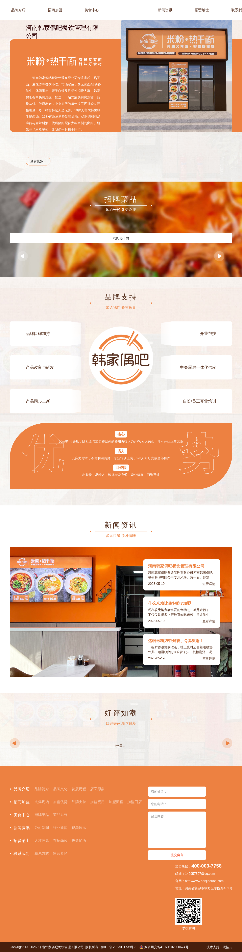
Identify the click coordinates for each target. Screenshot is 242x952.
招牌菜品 (41, 815)
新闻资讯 (165, 10)
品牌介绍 (18, 10)
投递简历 (79, 841)
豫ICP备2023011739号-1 (119, 947)
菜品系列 (60, 815)
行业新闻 (60, 828)
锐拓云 (227, 947)
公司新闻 (41, 828)
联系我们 (22, 853)
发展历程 (79, 789)
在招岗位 (60, 841)
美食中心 (91, 10)
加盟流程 (116, 802)
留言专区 (60, 853)
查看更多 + (38, 161)
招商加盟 (55, 10)
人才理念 (41, 841)
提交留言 (177, 855)
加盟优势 (60, 802)
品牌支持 (79, 802)
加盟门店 (134, 802)
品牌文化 (60, 789)
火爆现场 (41, 802)
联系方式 (41, 853)
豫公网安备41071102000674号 (166, 947)
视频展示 (79, 828)
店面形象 (97, 789)
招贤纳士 (202, 10)
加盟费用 (97, 802)
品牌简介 (41, 789)
